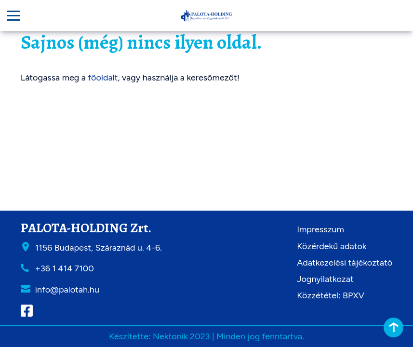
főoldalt (103, 77)
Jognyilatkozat (325, 279)
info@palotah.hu (67, 289)
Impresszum (320, 229)
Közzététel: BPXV (330, 295)
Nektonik (170, 336)
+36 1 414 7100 (64, 268)
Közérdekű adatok (331, 246)
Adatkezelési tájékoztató (344, 262)
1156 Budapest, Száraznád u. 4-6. (98, 247)
